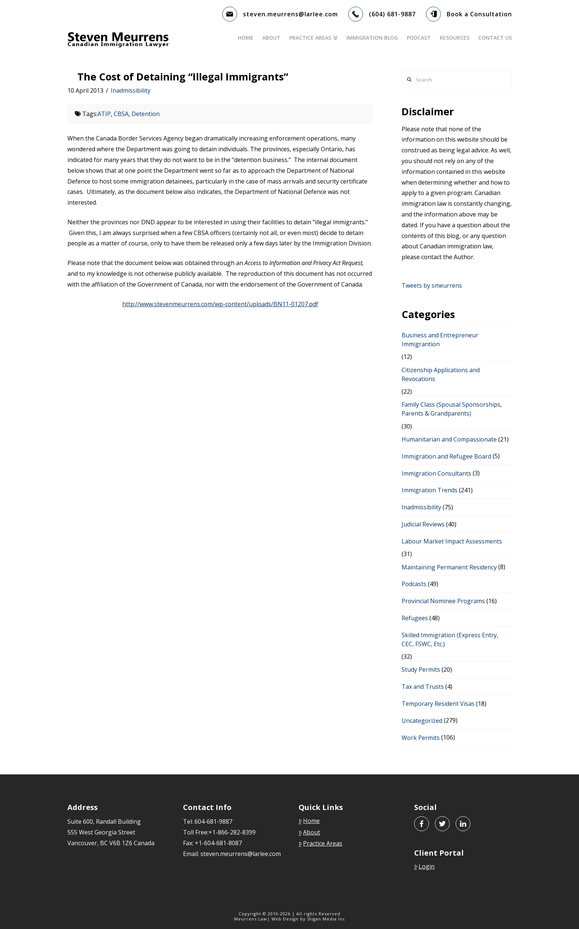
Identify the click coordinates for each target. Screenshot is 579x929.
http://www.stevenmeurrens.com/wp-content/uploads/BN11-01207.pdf (220, 304)
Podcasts (414, 584)
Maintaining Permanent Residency (449, 567)
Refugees (415, 618)
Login (424, 866)
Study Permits (421, 669)
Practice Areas (321, 843)
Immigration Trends (429, 490)
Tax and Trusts (423, 686)
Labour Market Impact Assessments (452, 541)
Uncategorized (422, 721)
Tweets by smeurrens (432, 285)
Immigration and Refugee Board (446, 456)
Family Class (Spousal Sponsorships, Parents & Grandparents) (452, 408)
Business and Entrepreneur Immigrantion (440, 339)
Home (309, 821)
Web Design (285, 919)
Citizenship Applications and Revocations (441, 374)
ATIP (104, 114)
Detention (146, 114)
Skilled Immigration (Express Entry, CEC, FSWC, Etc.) (450, 639)
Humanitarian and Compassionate (449, 439)
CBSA (121, 114)
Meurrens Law (250, 919)
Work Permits (421, 738)
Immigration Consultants (436, 473)
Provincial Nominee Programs (443, 601)
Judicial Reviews (423, 524)
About (309, 832)
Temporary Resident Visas (438, 704)
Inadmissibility (130, 90)
